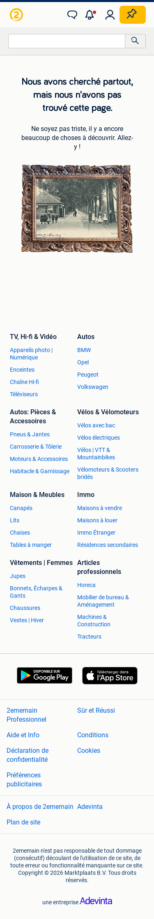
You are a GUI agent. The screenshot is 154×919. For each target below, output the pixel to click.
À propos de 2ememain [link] (40, 807)
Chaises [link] (20, 532)
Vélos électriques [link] (98, 437)
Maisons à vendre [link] (99, 508)
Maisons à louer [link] (97, 520)
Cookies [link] (88, 750)
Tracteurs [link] (89, 636)
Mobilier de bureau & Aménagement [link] (103, 601)
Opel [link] (83, 362)
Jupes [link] (17, 576)
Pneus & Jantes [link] (30, 434)
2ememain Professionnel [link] (26, 715)
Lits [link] (14, 520)
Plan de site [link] (23, 822)
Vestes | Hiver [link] (27, 620)
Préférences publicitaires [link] (24, 779)
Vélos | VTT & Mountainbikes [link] (96, 454)
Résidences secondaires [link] (107, 545)
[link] (17, 15)
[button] (91, 15)
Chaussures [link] (25, 608)
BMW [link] (84, 350)
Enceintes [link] (22, 369)
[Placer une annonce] (133, 15)
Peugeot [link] (88, 374)
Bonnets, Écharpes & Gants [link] (36, 592)
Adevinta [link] (90, 807)
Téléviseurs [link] (24, 394)
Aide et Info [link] (23, 735)
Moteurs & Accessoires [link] (39, 459)
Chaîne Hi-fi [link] (24, 382)
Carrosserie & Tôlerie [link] (36, 446)
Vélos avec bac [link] (96, 425)
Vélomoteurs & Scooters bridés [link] (107, 473)
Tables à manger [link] (31, 545)
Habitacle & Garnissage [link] (39, 471)
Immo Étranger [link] (96, 532)
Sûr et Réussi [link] (96, 710)
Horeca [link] (86, 585)
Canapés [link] (21, 508)
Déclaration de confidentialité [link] (27, 755)
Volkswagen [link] (92, 387)
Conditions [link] (92, 735)
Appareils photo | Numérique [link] (31, 354)
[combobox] (66, 41)
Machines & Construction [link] (93, 621)
